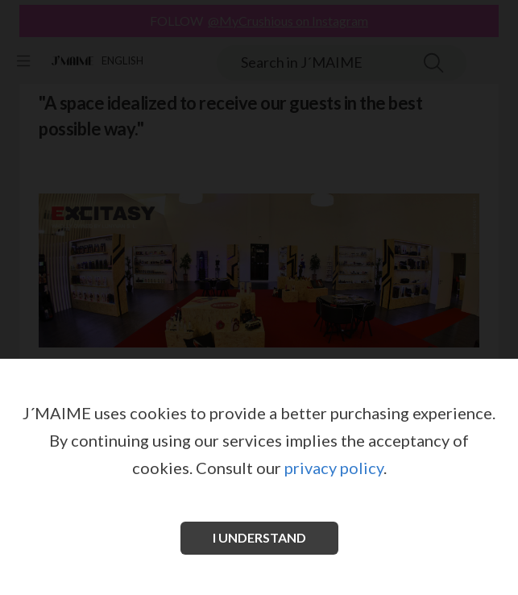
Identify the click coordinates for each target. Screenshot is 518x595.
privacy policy (333, 467)
